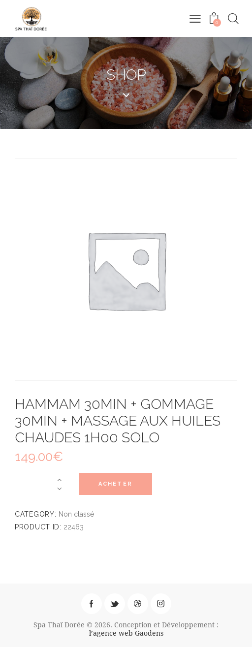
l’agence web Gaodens (126, 633)
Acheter (115, 484)
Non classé (76, 514)
